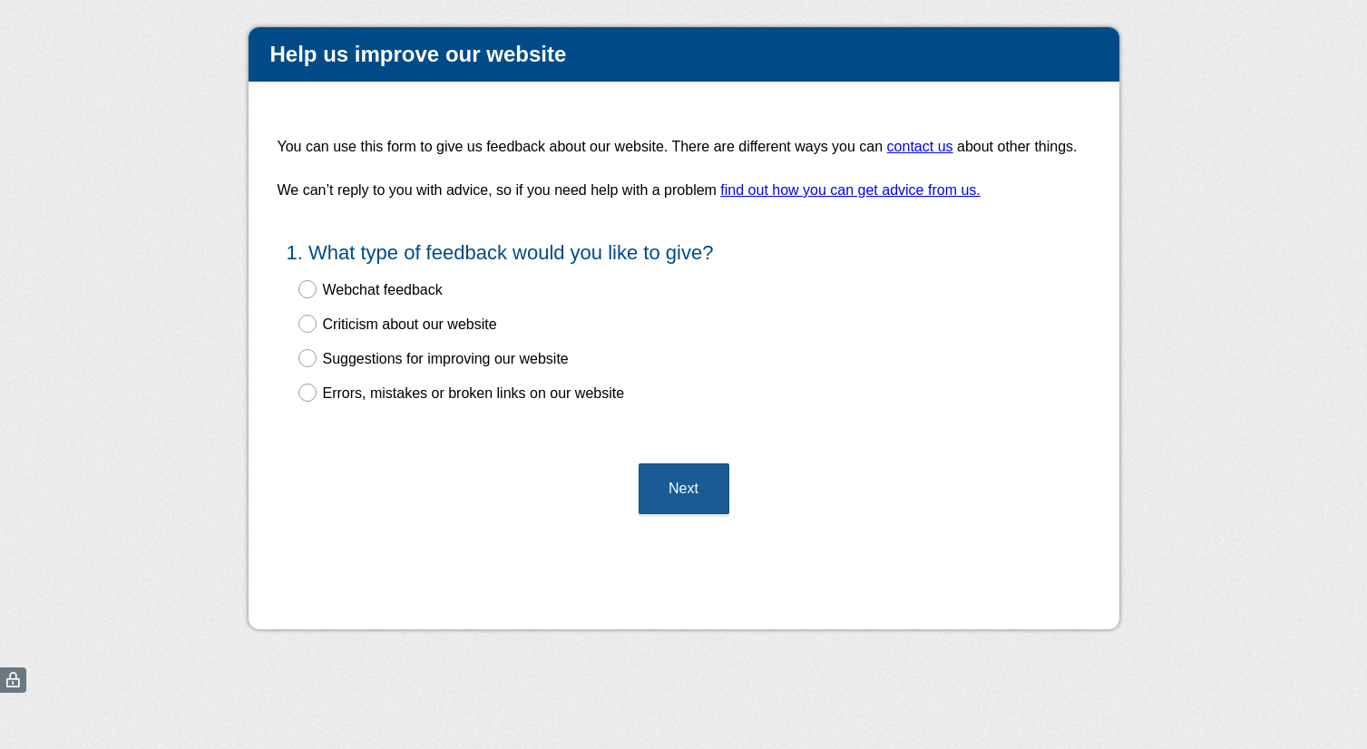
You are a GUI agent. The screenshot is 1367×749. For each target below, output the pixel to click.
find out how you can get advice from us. (850, 190)
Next (683, 472)
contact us (920, 146)
